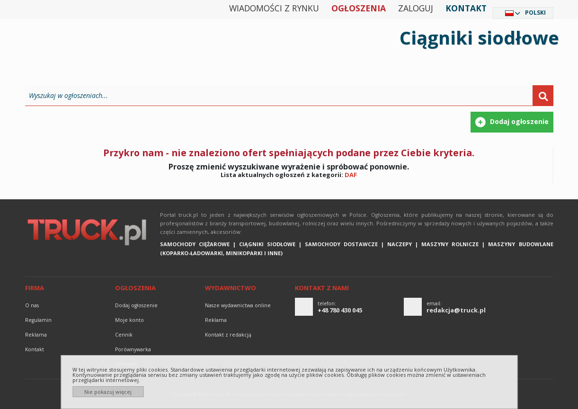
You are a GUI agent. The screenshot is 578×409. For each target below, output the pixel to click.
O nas (32, 305)
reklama (36, 334)
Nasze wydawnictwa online (238, 305)
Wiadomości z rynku (274, 8)
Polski (535, 13)
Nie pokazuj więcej (108, 391)
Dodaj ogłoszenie (136, 305)
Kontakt (466, 8)
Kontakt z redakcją (228, 334)
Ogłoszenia (358, 8)
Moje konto (129, 320)
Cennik (124, 334)
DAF (351, 174)
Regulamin (38, 320)
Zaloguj (415, 8)
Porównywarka (133, 349)
